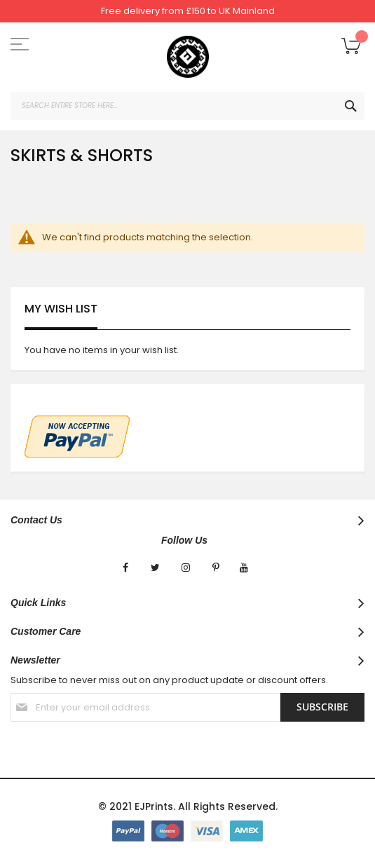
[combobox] (187, 106)
